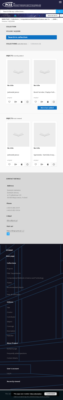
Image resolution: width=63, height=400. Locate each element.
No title (10, 85)
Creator (9, 312)
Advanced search (52, 15)
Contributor (11, 317)
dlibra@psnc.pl (12, 220)
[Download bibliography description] (15, 101)
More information (36, 394)
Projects (10, 269)
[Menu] (60, 2)
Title (8, 308)
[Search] (59, 11)
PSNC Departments (14, 273)
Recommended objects (15, 287)
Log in (9, 373)
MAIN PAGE (6, 19)
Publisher (10, 336)
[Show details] (27, 101)
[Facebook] (8, 234)
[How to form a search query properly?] (61, 15)
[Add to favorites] (9, 101)
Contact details (12, 358)
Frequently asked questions (17, 353)
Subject (9, 322)
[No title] (18, 72)
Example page (12, 349)
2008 (54, 19)
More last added (47, 108)
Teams (9, 283)
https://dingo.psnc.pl (15, 231)
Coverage (10, 326)
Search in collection (17, 37)
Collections (15, 19)
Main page (10, 256)
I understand (50, 394)
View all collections (13, 294)
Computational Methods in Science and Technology (38, 19)
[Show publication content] (21, 101)
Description (11, 331)
